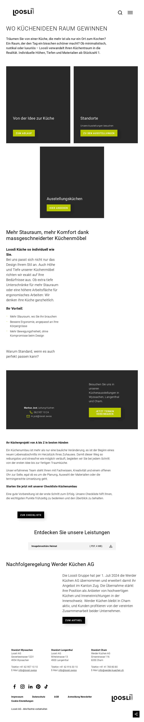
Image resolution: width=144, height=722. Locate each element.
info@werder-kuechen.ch (111, 670)
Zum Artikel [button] (73, 620)
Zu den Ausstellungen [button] (99, 133)
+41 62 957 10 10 (29, 667)
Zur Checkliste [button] (30, 515)
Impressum (17, 696)
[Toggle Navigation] (130, 12)
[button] (14, 686)
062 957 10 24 (41, 412)
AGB (56, 696)
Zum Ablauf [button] (24, 133)
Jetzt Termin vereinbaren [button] (105, 412)
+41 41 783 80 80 (108, 667)
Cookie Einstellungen (22, 701)
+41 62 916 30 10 (68, 667)
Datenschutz (38, 696)
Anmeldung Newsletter (80, 696)
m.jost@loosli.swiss (41, 416)
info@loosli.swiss (27, 670)
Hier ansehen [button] (59, 208)
